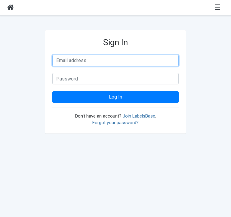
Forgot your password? (115, 122)
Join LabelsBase (139, 116)
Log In (115, 97)
